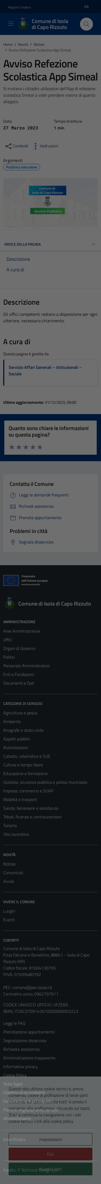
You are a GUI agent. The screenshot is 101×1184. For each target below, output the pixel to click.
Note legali (13, 1084)
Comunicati (13, 872)
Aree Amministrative (21, 631)
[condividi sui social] (16, 146)
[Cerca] (86, 24)
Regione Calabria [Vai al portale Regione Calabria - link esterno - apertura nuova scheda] (19, 7)
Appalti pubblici (16, 739)
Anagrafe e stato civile (23, 730)
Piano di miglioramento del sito (30, 1110)
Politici (9, 657)
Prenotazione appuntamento (29, 1032)
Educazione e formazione (25, 773)
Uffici (7, 639)
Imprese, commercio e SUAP (28, 791)
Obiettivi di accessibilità (24, 1092)
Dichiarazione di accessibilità (28, 1101)
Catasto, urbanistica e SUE (26, 756)
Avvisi (8, 881)
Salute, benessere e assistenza (30, 808)
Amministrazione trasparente (29, 1058)
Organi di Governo (19, 648)
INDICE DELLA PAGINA (50, 244)
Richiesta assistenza (21, 1049)
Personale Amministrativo (26, 665)
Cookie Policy (15, 1075)
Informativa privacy (20, 1066)
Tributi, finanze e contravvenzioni (32, 817)
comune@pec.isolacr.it (32, 987)
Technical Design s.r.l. (39, 1170)
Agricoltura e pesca (20, 713)
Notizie (9, 864)
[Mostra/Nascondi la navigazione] (11, 23)
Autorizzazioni (15, 747)
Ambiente (12, 721)
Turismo (10, 825)
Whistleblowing (17, 1118)
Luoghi (9, 911)
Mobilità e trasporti (20, 799)
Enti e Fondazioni (18, 674)
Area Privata (14, 1139)
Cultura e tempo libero (23, 765)
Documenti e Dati (18, 683)
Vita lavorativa (16, 834)
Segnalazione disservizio (24, 1040)
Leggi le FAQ (14, 1023)
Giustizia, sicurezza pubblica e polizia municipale (45, 782)
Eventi (9, 919)
